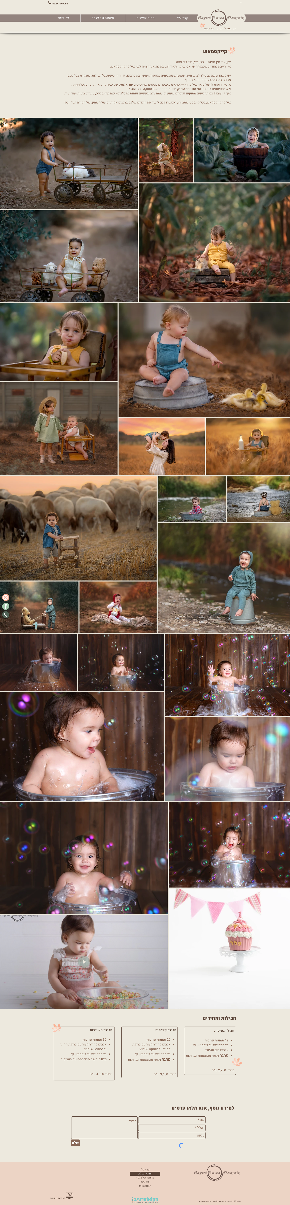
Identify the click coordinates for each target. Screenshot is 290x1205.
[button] (145, 18)
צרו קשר (144, 1182)
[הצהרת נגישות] (58, 1198)
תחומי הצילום (145, 1173)
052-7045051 (60, 3)
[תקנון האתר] (145, 1186)
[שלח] (75, 1142)
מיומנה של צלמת (145, 1177)
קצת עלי (145, 1169)
